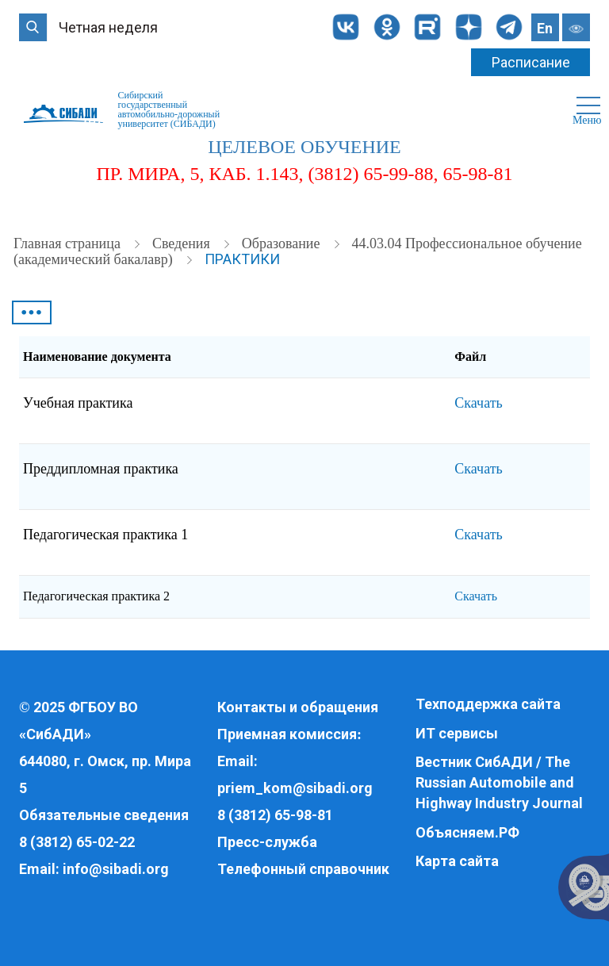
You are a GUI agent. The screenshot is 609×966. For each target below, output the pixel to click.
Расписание (531, 62)
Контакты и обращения (297, 707)
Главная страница (68, 243)
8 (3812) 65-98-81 (275, 815)
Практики (242, 259)
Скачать (478, 403)
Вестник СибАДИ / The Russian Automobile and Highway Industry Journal (499, 782)
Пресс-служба (267, 842)
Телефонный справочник (303, 869)
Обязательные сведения (104, 815)
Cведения (182, 243)
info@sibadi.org (116, 869)
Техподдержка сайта (488, 704)
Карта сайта (457, 861)
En (545, 28)
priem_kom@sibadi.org (295, 788)
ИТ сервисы (457, 733)
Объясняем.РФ (467, 832)
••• (32, 312)
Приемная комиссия (287, 734)
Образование (283, 243)
